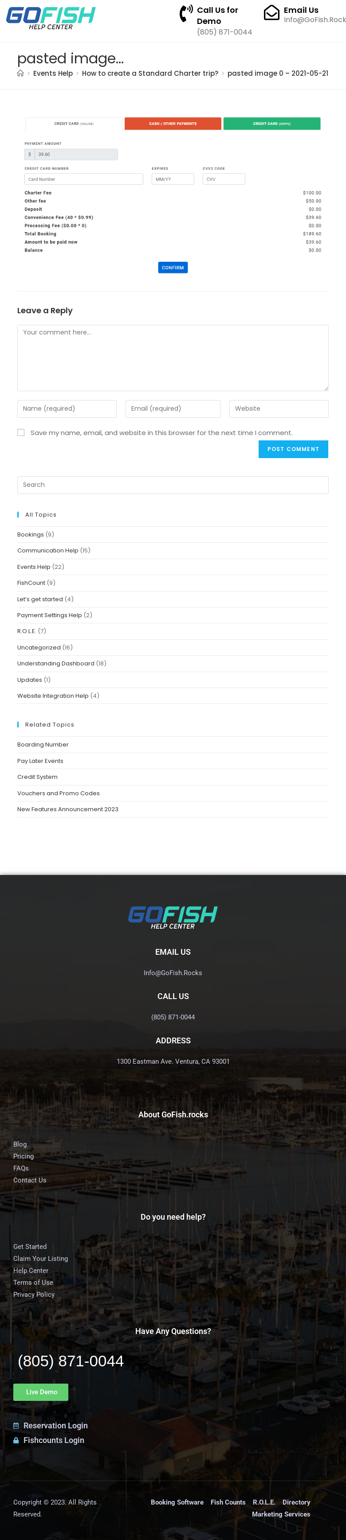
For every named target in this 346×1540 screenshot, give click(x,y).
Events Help (34, 567)
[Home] (20, 73)
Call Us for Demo (217, 15)
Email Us (301, 10)
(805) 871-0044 (71, 1360)
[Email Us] (271, 12)
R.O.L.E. (26, 631)
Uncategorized (39, 647)
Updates (29, 680)
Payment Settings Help (49, 615)
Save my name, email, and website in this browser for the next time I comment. (162, 432)
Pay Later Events (40, 761)
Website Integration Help (53, 696)
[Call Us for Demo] (186, 13)
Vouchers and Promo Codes (58, 793)
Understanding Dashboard (55, 663)
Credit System (37, 777)
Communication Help (48, 550)
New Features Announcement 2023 (67, 809)
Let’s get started (40, 599)
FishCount (31, 583)
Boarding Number (43, 744)
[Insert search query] (173, 485)
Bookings (30, 534)
